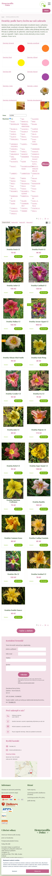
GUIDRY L (24, 144)
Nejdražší (22, 222)
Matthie (13, 181)
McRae (34, 181)
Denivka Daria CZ (13, 249)
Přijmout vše (37, 871)
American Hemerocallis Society (11, 835)
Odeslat (24, 674)
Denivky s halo (14, 90)
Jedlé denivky (31, 801)
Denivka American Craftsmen (13, 501)
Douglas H (25, 131)
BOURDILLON (15, 124)
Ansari (13, 121)
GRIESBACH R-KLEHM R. (14, 145)
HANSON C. (14, 149)
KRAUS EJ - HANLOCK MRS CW (35, 169)
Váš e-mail (9, 654)
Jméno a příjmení (11, 649)
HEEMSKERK (36, 149)
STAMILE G (14, 208)
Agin (23, 119)
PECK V (24, 186)
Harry (23, 149)
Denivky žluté (14, 61)
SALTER (13, 201)
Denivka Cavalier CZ (13, 394)
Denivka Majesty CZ (38, 430)
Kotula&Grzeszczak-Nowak (26, 168)
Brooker (34, 124)
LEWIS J (13, 178)
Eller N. (34, 134)
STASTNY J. (25, 208)
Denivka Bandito (39, 502)
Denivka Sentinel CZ (38, 574)
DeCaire (13, 131)
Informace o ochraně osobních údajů (26, 683)
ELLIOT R (13, 137)
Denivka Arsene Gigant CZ (38, 321)
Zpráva (8, 665)
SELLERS (24, 201)
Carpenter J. (25, 129)
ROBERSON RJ (14, 197)
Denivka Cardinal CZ (38, 285)
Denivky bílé (14, 76)
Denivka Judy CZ (13, 430)
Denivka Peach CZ (38, 249)
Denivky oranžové (38, 47)
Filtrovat (45, 164)
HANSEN (34, 144)
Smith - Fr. (35, 201)
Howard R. (35, 151)
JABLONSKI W (15, 154)
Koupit (19, 256)
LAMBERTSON (26, 173)
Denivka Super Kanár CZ (39, 466)
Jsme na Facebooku (7, 838)
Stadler (13, 203)
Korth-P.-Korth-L (35, 163)
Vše (12, 119)
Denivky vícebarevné (14, 104)
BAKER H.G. (25, 121)
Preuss (34, 189)
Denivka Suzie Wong (38, 358)
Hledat (46, 11)
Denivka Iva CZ (38, 394)
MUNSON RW (36, 183)
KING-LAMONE (13, 158)
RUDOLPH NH (35, 197)
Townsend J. (14, 211)
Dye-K (23, 134)
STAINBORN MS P (25, 205)
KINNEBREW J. (25, 158)
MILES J (13, 183)
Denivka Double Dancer (13, 610)
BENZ (33, 121)
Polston (24, 189)
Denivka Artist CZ (13, 285)
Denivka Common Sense (13, 538)
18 (45, 218)
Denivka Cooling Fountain (38, 538)
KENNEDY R (35, 154)
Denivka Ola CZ (13, 574)
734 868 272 (12, 702)
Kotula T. (13, 166)
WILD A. (34, 211)
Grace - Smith (34, 140)
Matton (24, 181)
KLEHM (24, 161)
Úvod (3, 17)
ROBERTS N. (25, 196)
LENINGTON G (35, 175)
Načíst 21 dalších (26, 630)
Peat (12, 186)
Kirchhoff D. (14, 161)
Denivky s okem (38, 90)
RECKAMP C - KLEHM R (25, 192)
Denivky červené (14, 47)
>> (48, 218)
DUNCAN (35, 131)
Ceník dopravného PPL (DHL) (36, 797)
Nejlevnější (14, 222)
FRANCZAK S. (15, 139)
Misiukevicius (25, 183)
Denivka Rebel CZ (13, 466)
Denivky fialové (38, 76)
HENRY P (13, 151)
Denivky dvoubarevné (38, 104)
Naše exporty (31, 790)
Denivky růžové (38, 61)
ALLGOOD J (35, 119)
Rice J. (34, 191)
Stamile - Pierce (34, 205)
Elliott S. (24, 137)
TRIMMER (24, 211)
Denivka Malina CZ (13, 321)
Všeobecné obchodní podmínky (11, 790)
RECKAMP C (14, 191)
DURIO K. (13, 134)
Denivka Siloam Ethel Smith (13, 358)
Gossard (24, 139)
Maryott (34, 178)
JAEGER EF (25, 154)
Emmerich (35, 137)
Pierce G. (13, 189)
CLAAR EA (35, 129)
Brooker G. (14, 129)
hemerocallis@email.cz (15, 750)
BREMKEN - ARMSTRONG (25, 125)
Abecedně (29, 222)
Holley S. (24, 151)
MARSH (24, 178)
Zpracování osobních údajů (10, 793)
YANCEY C (14, 213)
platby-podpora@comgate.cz (14, 858)
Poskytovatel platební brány (10, 841)
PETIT (33, 186)
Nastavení (14, 871)
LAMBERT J (14, 173)
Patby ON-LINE (6, 844)
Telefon (8, 658)
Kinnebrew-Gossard (35, 158)
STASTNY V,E (36, 208)
